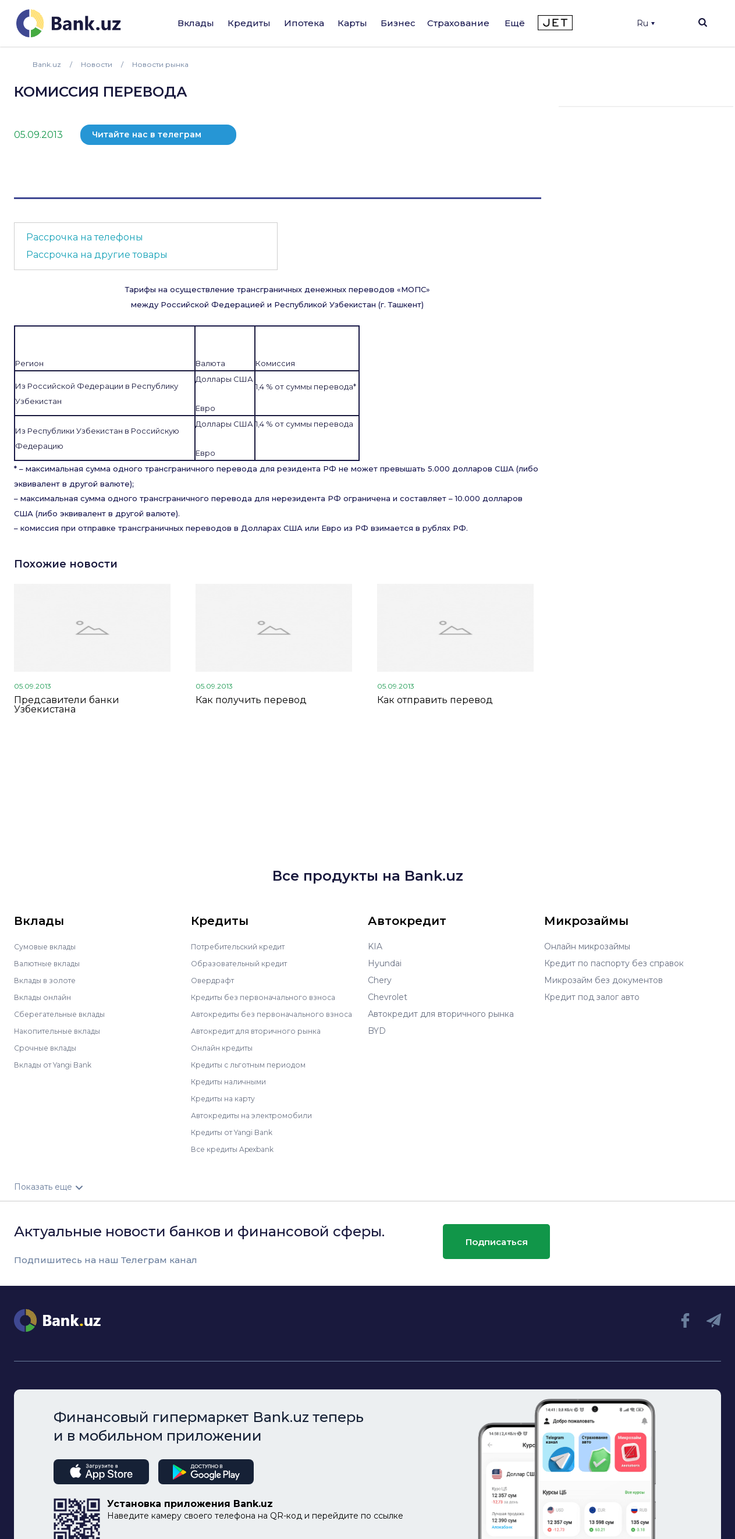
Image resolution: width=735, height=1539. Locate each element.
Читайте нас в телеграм (146, 134)
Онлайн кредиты (226, 1056)
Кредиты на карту (228, 1106)
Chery (380, 980)
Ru (646, 23)
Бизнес (398, 23)
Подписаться (497, 1249)
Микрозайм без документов (603, 980)
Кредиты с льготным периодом (256, 1073)
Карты (352, 23)
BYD (377, 1031)
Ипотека (304, 23)
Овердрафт (215, 980)
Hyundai (385, 963)
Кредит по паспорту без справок (614, 963)
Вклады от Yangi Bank (59, 1064)
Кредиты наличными (234, 1089)
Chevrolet (387, 997)
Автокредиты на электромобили (259, 1123)
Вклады (195, 23)
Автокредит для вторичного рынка (264, 1039)
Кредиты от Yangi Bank (239, 1140)
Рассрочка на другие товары (97, 254)
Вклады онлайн (46, 997)
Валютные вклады (52, 963)
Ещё (515, 23)
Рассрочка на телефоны (84, 237)
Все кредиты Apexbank (239, 1157)
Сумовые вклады (49, 946)
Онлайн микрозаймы (587, 946)
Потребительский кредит (245, 946)
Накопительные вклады (63, 1031)
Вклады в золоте (49, 980)
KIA (375, 946)
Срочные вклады (49, 1047)
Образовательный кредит (245, 963)
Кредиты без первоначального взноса (271, 997)
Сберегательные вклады (65, 1014)
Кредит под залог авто (592, 997)
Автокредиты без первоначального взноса (265, 1018)
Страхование (458, 23)
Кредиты (249, 23)
